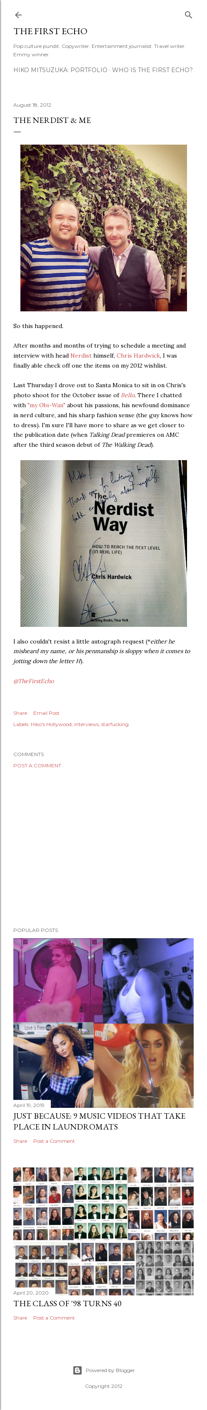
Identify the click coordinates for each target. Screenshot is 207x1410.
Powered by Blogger (103, 1370)
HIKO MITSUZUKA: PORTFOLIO (60, 70)
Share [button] (20, 713)
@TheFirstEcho (33, 681)
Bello (128, 395)
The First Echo (50, 31)
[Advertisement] (103, 847)
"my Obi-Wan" (46, 405)
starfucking (115, 724)
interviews (86, 724)
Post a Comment (37, 765)
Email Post (46, 713)
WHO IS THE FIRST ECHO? (152, 70)
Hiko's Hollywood (51, 724)
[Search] (189, 13)
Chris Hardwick (138, 355)
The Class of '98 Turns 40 (67, 1303)
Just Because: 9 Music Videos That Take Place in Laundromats (99, 1121)
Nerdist (81, 355)
